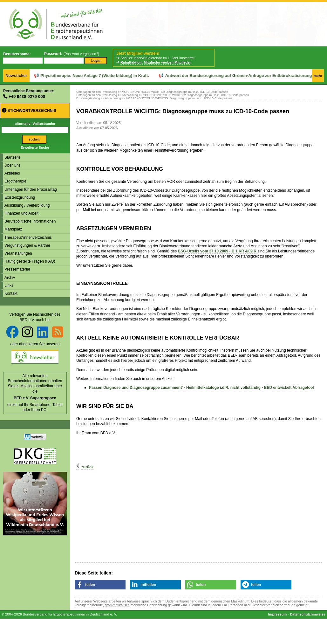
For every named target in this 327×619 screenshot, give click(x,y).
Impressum (277, 614)
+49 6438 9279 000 (27, 96)
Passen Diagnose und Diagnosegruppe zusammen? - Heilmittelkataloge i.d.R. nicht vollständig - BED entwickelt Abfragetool (201, 387)
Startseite (12, 157)
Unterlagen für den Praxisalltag (30, 189)
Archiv (9, 277)
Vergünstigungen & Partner (27, 245)
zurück (87, 467)
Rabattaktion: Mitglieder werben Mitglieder (155, 62)
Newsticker (16, 75)
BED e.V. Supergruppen (35, 398)
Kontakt (10, 293)
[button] (100, 584)
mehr (318, 76)
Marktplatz (13, 229)
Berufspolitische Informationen (30, 221)
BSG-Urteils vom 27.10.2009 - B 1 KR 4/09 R (217, 251)
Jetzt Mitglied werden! (138, 53)
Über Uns (12, 165)
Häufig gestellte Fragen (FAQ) (29, 261)
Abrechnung (130, 95)
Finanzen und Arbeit (21, 213)
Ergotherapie (15, 181)
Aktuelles (12, 173)
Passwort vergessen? (81, 54)
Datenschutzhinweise (307, 614)
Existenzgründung (19, 197)
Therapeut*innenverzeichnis (28, 237)
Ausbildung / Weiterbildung (27, 205)
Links (8, 285)
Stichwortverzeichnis (29, 110)
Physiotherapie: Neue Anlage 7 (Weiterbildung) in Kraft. (74, 75)
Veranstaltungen (18, 253)
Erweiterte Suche (35, 147)
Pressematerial (17, 269)
